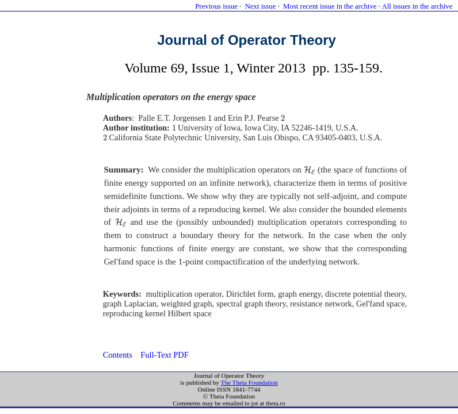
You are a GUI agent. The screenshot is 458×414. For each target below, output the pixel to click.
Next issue (260, 6)
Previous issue (216, 6)
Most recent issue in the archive (329, 6)
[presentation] (210, 118)
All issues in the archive (416, 6)
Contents (117, 354)
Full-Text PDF (164, 354)
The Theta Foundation (249, 382)
